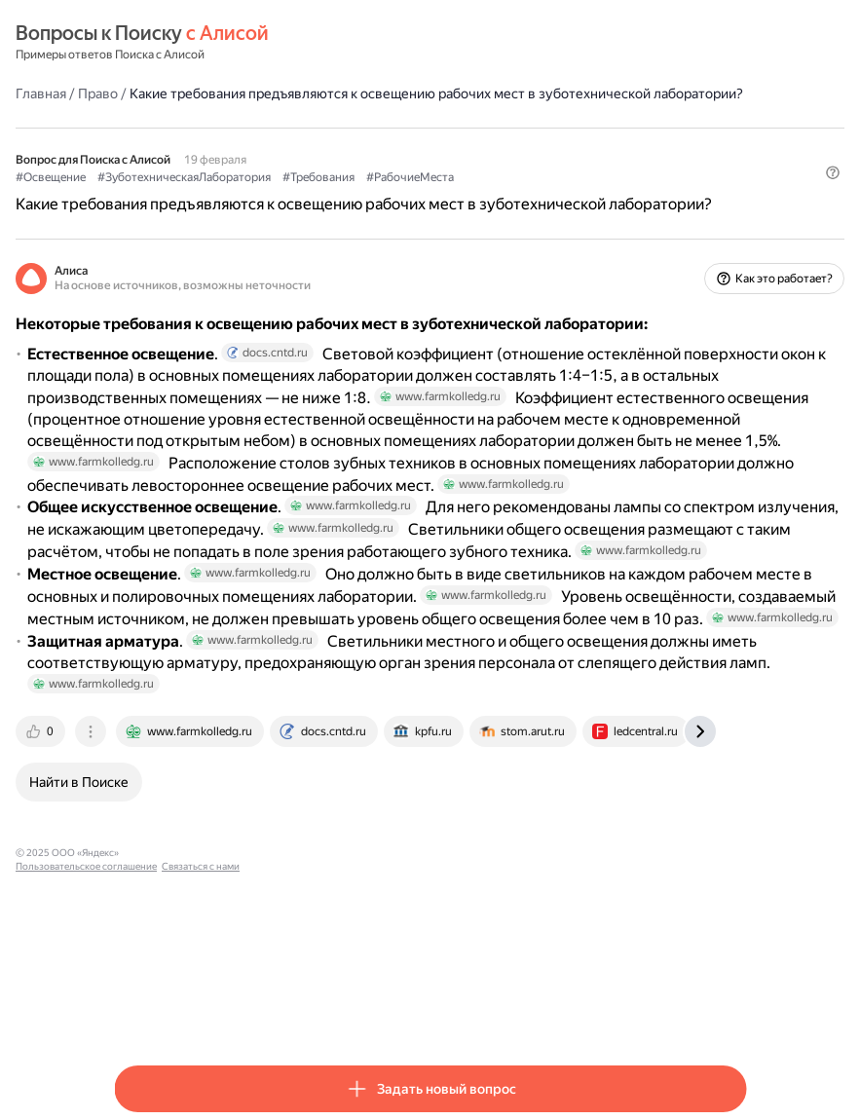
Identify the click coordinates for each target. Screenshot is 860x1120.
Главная (139, 92)
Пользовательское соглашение (296, 1011)
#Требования (417, 196)
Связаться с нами (411, 1011)
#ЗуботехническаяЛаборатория (282, 196)
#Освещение (149, 196)
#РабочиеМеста (508, 196)
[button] (734, 229)
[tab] (140, 890)
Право (196, 92)
